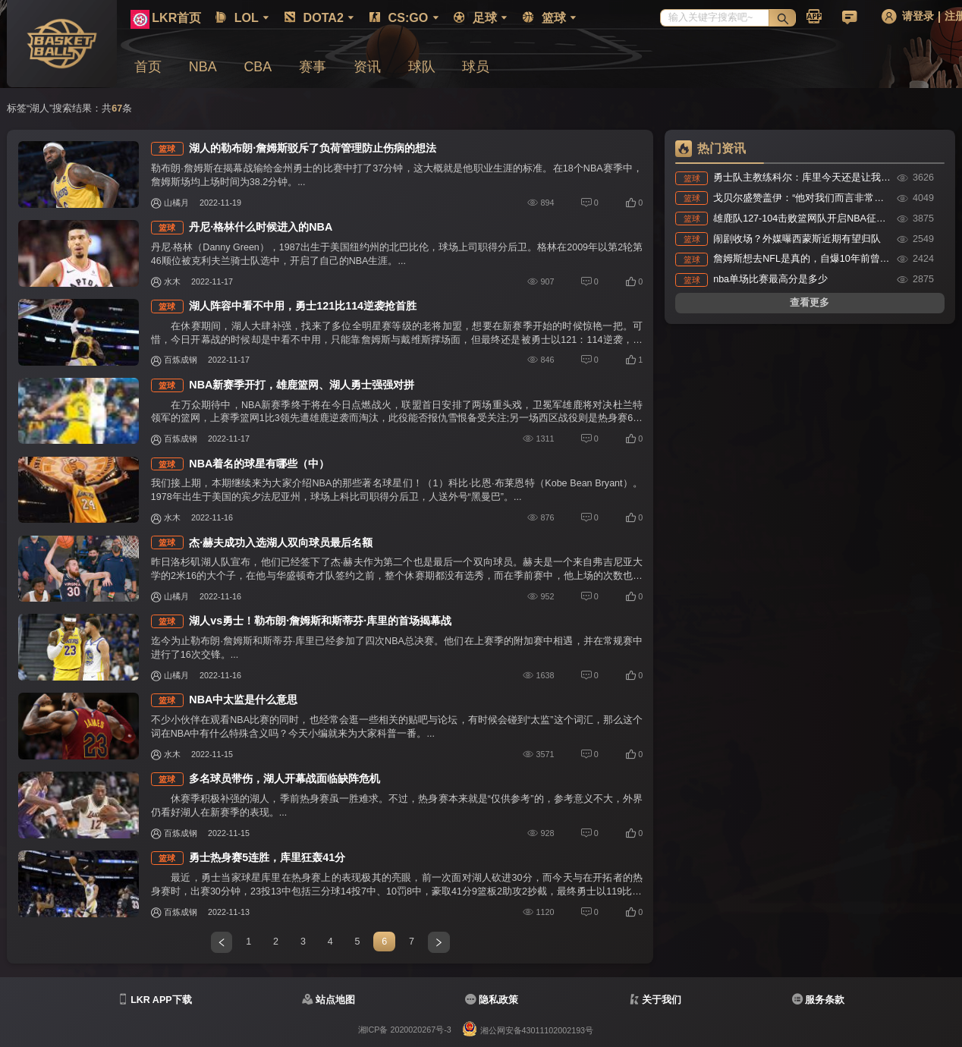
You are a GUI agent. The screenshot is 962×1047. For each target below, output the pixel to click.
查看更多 (809, 302)
